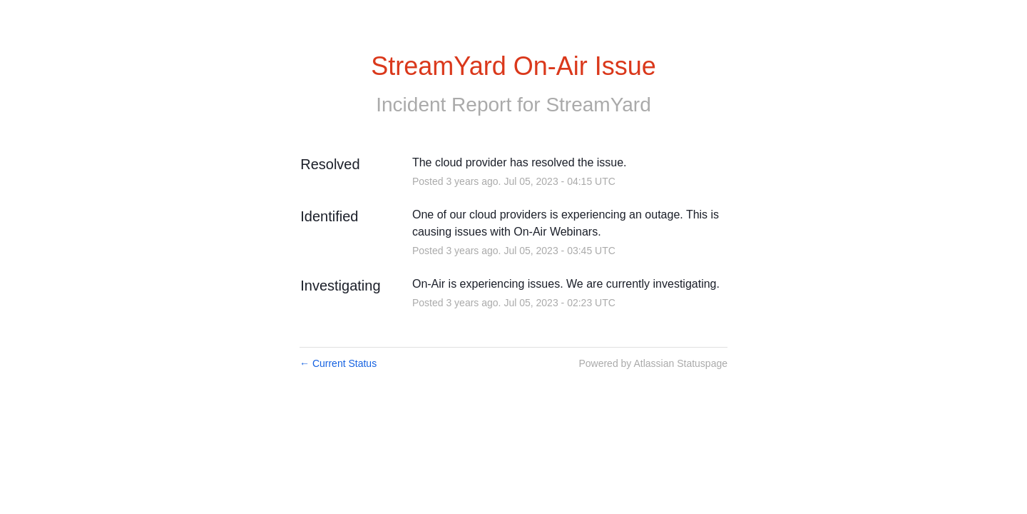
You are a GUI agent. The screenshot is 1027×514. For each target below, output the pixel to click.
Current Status (338, 363)
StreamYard (598, 105)
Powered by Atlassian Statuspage (652, 363)
